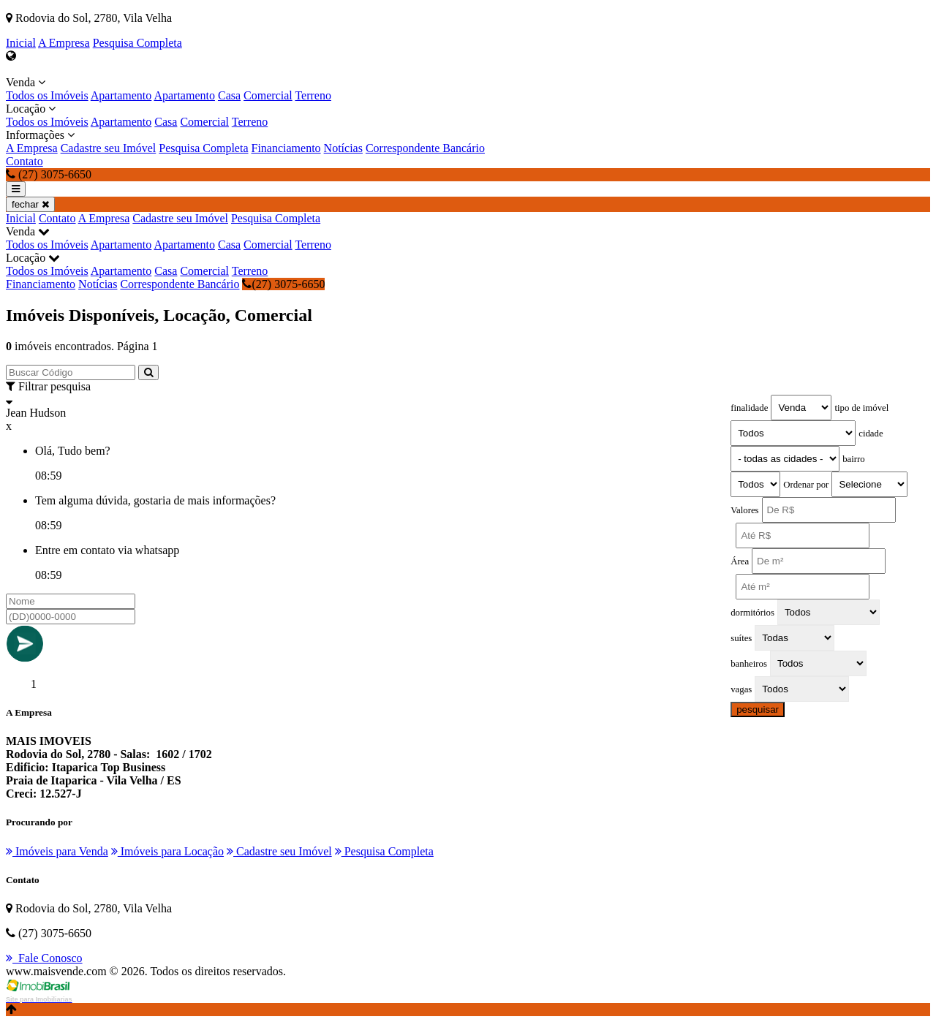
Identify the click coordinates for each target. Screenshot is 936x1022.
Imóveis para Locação (167, 851)
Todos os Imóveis (47, 95)
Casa (229, 95)
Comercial (268, 95)
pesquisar (757, 709)
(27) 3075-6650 (283, 284)
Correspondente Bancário (425, 148)
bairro (853, 459)
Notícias (343, 148)
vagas (741, 689)
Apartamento (121, 95)
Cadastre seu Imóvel (108, 148)
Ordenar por (806, 485)
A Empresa (64, 43)
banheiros (749, 664)
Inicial (21, 43)
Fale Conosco (44, 958)
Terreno (313, 95)
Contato (24, 161)
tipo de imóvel (861, 408)
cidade (870, 433)
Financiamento (286, 148)
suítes (741, 638)
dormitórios (752, 612)
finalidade (749, 408)
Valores (744, 510)
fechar (30, 204)
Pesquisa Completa (137, 43)
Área (740, 561)
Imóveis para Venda (57, 851)
